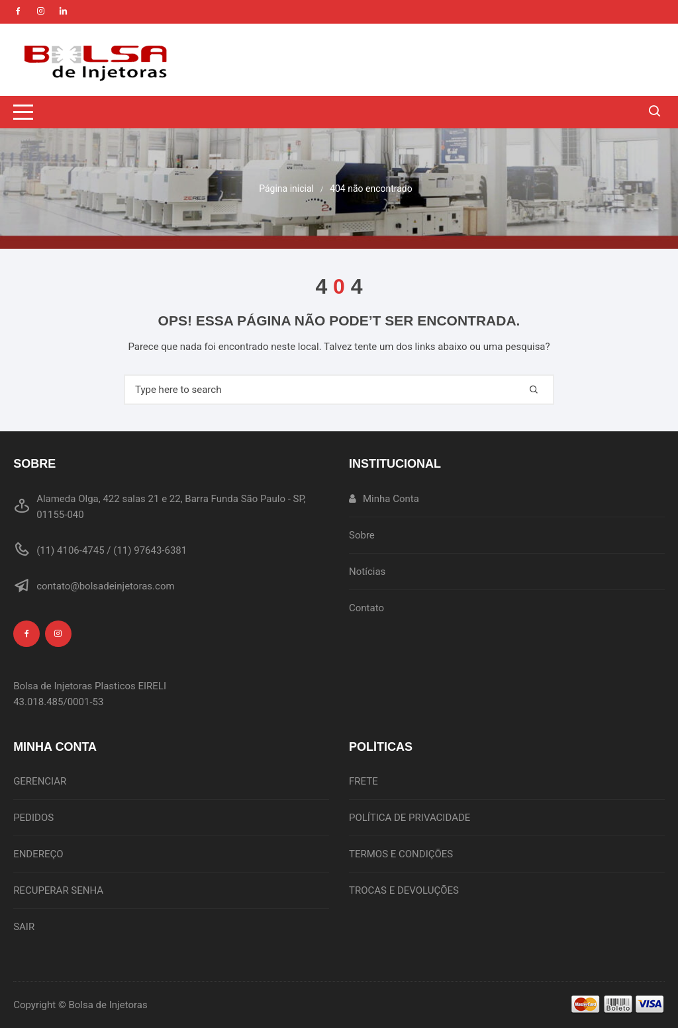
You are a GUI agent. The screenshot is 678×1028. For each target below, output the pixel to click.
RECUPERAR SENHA (58, 890)
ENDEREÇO (38, 854)
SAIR (23, 927)
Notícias (367, 572)
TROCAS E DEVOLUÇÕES (404, 890)
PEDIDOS (33, 818)
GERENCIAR (39, 781)
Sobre (362, 535)
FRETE (363, 781)
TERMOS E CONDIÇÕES (401, 854)
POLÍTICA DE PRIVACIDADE (409, 818)
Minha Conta (384, 499)
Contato (366, 608)
